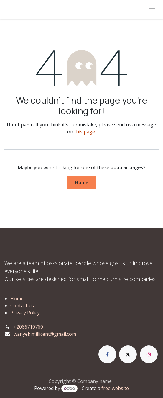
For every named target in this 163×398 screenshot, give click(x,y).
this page (84, 131)
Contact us (22, 305)
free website (115, 388)
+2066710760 (28, 327)
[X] (128, 354)
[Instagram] (149, 354)
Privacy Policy (25, 312)
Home (81, 182)
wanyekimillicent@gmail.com (45, 334)
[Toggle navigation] (152, 10)
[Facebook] (107, 354)
